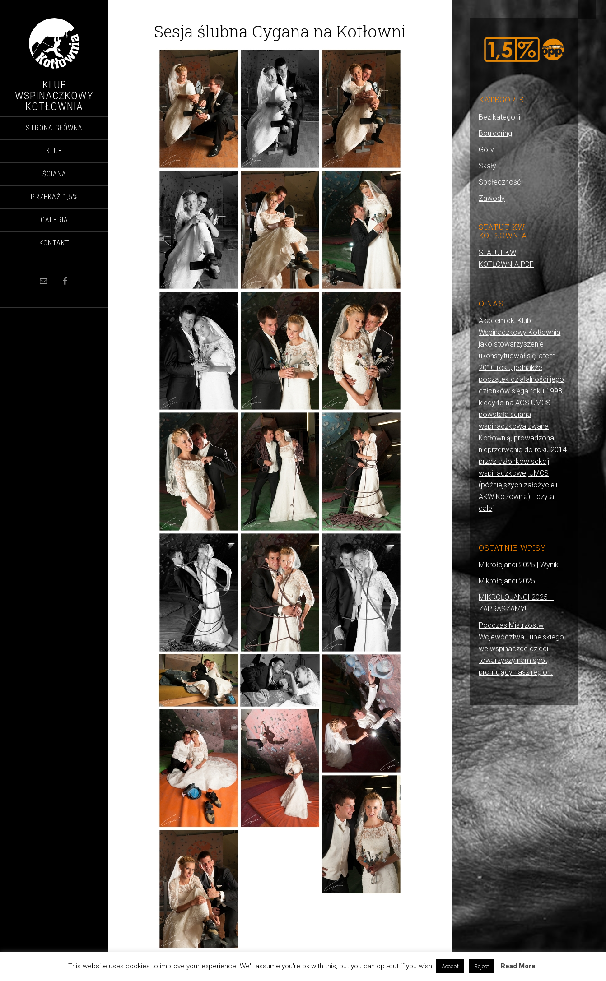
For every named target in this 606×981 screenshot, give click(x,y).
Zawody (492, 198)
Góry (486, 149)
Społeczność (500, 182)
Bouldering (495, 133)
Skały (487, 166)
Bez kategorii (499, 117)
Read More (518, 966)
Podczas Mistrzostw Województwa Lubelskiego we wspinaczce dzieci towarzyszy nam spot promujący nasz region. (521, 648)
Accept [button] (450, 966)
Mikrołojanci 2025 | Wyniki (519, 564)
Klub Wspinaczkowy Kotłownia (54, 96)
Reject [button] (481, 966)
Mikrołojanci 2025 (507, 581)
